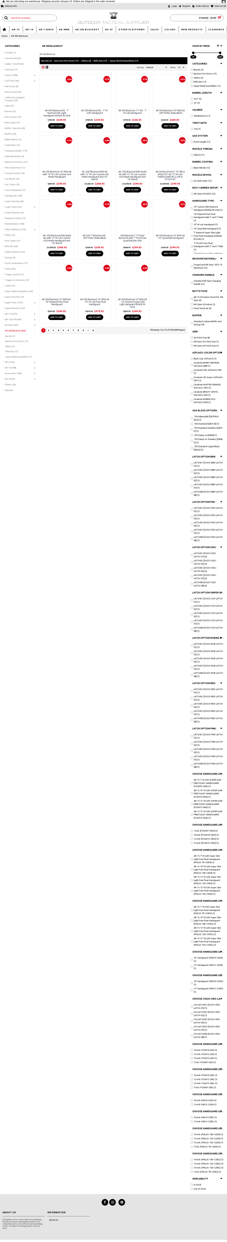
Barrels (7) (46, 61)
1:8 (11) (196, 129)
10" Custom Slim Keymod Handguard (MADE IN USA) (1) (207, 208)
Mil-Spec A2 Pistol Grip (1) (205, 341)
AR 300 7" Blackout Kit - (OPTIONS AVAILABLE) (95, 236)
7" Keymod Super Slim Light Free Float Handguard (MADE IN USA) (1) (206, 235)
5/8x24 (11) (197, 155)
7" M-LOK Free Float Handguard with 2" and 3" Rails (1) (207, 246)
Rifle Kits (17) (100, 61)
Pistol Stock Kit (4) (201, 308)
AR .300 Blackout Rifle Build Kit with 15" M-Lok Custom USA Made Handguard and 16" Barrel (57, 239)
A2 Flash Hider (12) (201, 181)
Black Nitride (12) (200, 168)
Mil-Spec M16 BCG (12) (203, 194)
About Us (52, 1220)
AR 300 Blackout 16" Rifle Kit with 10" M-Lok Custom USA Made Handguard (56, 174)
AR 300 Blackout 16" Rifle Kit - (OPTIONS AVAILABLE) (170, 111)
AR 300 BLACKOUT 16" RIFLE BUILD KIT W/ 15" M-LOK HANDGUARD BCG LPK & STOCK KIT (170, 175)
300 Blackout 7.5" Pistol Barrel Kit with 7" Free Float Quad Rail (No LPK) (132, 238)
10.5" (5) (196, 99)
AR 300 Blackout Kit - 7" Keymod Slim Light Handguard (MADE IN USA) (57, 113)
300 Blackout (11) (200, 116)
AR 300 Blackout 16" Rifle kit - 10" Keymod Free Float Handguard (57, 302)
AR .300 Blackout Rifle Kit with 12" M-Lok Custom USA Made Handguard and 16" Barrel (94, 175)
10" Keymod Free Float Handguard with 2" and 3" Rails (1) (207, 217)
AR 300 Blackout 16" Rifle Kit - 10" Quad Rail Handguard (170, 236)
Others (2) (86, 61)
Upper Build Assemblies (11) (124, 61)
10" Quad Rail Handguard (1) (206, 228)
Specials (9, 390)
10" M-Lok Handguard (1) (204, 224)
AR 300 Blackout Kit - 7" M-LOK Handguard (94, 111)
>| (93, 330)
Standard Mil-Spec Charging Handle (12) (206, 282)
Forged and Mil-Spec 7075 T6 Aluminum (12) (206, 266)
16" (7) (195, 103)
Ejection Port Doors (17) (66, 61)
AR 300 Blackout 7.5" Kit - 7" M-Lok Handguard (132, 111)
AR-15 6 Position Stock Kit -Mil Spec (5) (207, 298)
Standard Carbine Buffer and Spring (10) (206, 323)
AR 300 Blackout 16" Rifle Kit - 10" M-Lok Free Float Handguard (94, 302)
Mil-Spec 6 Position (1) (203, 304)
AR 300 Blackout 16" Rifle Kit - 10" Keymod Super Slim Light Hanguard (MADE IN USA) (132, 303)
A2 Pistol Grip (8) (200, 337)
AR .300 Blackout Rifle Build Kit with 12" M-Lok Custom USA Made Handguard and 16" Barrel (132, 175)
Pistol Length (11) (200, 142)
